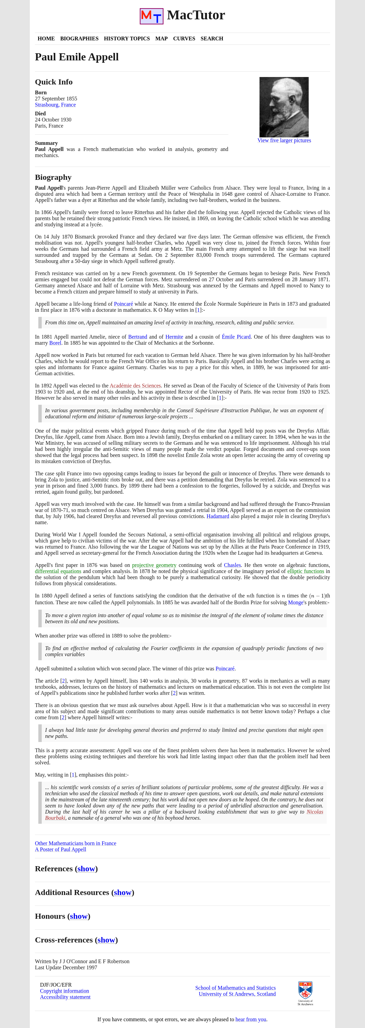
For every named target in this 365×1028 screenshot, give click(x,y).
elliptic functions (305, 571)
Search (212, 38)
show (86, 868)
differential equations (58, 571)
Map (161, 38)
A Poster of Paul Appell (60, 849)
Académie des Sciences (135, 385)
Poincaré (123, 304)
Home (46, 38)
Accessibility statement (65, 997)
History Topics (127, 38)
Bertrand (137, 337)
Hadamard (218, 516)
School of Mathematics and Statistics (235, 988)
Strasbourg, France (55, 105)
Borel (55, 343)
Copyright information (64, 991)
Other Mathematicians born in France (75, 843)
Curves (184, 38)
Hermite (174, 337)
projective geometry (154, 565)
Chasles (232, 565)
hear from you (250, 1019)
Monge (295, 602)
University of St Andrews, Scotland (237, 994)
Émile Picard (236, 337)
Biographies (79, 38)
